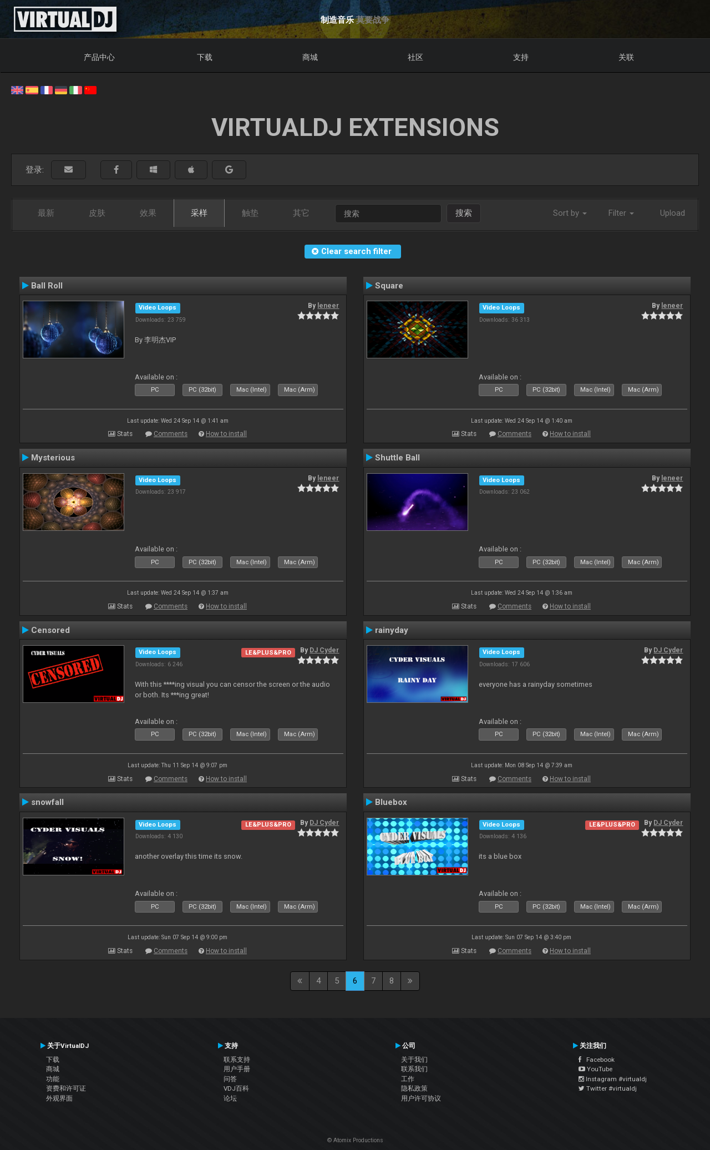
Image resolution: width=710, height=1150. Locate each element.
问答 (230, 1079)
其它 (301, 213)
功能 (52, 1079)
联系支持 (237, 1059)
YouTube (595, 1069)
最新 (46, 213)
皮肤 (97, 213)
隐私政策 (414, 1088)
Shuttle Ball (397, 458)
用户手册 (237, 1069)
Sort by (570, 213)
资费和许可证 (66, 1088)
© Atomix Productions (355, 1140)
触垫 (250, 213)
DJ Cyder (324, 650)
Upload (672, 213)
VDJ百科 (236, 1088)
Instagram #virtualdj (613, 1079)
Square (389, 286)
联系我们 (414, 1069)
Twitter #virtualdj (608, 1088)
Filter (621, 213)
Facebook (597, 1059)
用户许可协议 (421, 1098)
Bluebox (391, 802)
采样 (199, 213)
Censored (50, 630)
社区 (415, 57)
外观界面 (59, 1098)
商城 (310, 57)
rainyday (391, 630)
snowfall (47, 802)
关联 (626, 57)
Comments (170, 434)
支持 (521, 57)
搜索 (463, 213)
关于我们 (414, 1059)
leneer (328, 306)
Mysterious (53, 458)
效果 (148, 213)
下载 (204, 57)
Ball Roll (47, 286)
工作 (407, 1079)
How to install (226, 434)
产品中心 (99, 57)
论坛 (230, 1098)
